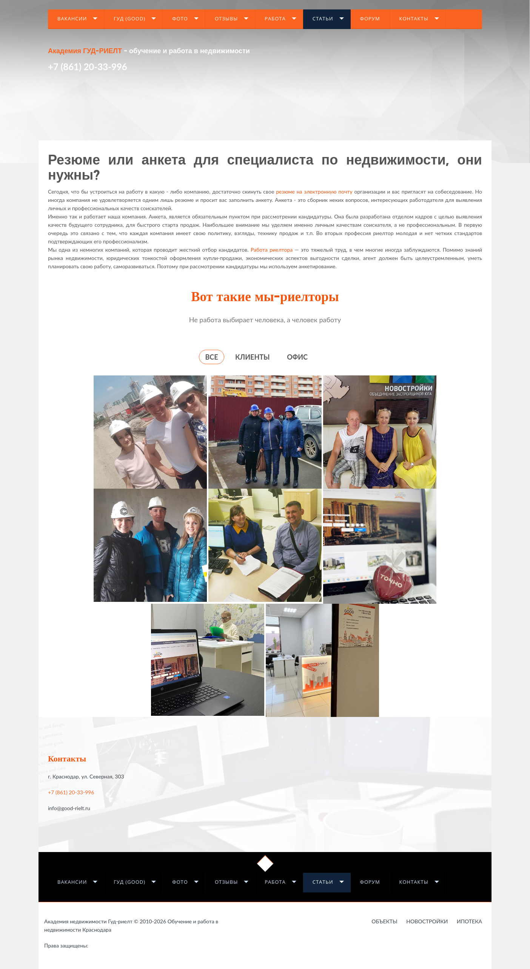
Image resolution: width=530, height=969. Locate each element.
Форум (370, 18)
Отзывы (226, 18)
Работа (275, 18)
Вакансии (72, 18)
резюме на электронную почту (314, 191)
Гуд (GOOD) (129, 18)
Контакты (413, 18)
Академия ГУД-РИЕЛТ (85, 51)
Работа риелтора (272, 249)
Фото (180, 18)
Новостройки (427, 921)
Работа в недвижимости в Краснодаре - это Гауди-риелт (103, 946)
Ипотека (469, 921)
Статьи (323, 18)
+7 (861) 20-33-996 (87, 66)
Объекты (384, 921)
